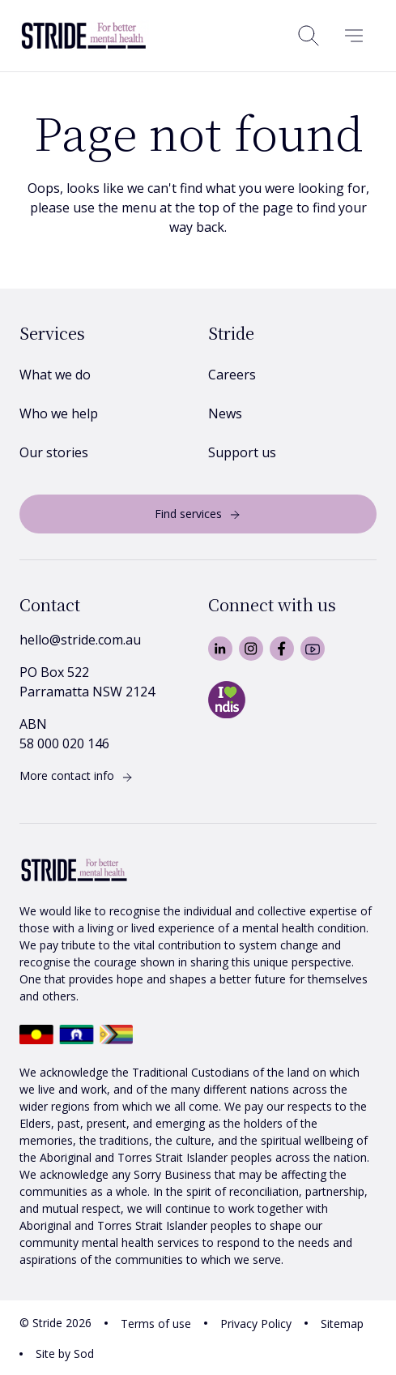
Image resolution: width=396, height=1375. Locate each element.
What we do (55, 374)
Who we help (58, 413)
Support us (242, 452)
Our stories (53, 452)
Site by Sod (65, 1353)
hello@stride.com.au (80, 640)
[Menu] (354, 35)
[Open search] (308, 35)
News (225, 413)
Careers (232, 374)
